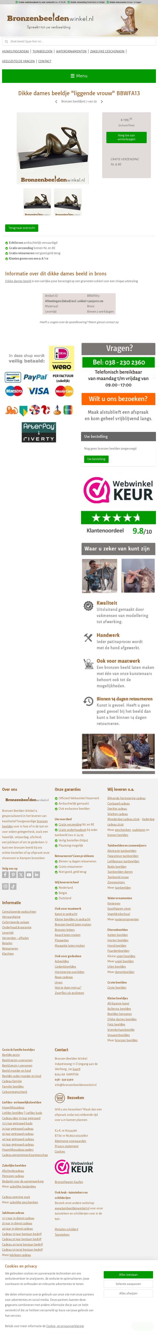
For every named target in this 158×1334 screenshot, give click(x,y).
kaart (76, 1069)
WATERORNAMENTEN (71, 51)
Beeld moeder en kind (16, 1070)
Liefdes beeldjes (12, 1113)
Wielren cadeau (117, 814)
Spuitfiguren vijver (119, 908)
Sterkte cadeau (117, 808)
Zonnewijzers (116, 882)
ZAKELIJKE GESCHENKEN (107, 51)
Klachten (8, 953)
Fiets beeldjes (116, 1024)
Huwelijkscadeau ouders (18, 1149)
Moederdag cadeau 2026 (123, 819)
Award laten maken (67, 935)
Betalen (7, 943)
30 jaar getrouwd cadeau (18, 1134)
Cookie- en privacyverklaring (65, 1326)
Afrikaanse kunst (118, 1003)
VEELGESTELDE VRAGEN (18, 61)
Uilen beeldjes (116, 966)
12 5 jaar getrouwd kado (17, 1123)
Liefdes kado (34, 1113)
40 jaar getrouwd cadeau (18, 1139)
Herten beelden (117, 940)
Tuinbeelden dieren (120, 871)
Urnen (59, 982)
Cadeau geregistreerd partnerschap (25, 1155)
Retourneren (10, 948)
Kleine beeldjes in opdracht (72, 919)
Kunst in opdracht (66, 914)
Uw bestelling (96, 459)
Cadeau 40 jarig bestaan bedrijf (22, 1244)
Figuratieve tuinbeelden (122, 856)
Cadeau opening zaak (16, 1197)
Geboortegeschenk (14, 1092)
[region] (52, 1302)
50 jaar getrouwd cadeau (18, 1144)
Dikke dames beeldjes (122, 1019)
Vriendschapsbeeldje (121, 1029)
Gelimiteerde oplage (15, 922)
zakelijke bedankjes (23, 1186)
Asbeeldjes (62, 961)
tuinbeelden (123, 887)
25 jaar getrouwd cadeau (17, 1128)
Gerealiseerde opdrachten (19, 911)
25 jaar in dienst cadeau (17, 1223)
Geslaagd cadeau (118, 803)
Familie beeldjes (13, 1086)
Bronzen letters (65, 929)
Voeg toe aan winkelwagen (126, 137)
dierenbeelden (124, 972)
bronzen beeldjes (126, 1040)
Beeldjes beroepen (119, 1014)
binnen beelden (117, 835)
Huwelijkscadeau (13, 1107)
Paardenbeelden (118, 950)
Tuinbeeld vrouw (118, 877)
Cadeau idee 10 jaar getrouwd (21, 1118)
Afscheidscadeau (13, 1171)
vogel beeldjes (125, 956)
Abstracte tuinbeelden (121, 851)
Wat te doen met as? (68, 987)
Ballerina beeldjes (119, 1008)
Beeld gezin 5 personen (17, 1065)
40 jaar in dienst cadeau (17, 1228)
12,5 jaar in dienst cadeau (18, 1218)
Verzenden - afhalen (15, 938)
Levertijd (7, 932)
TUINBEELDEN (42, 51)
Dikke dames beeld (18, 281)
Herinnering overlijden (69, 972)
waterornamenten (127, 919)
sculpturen (138, 830)
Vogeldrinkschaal (118, 914)
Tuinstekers (62, 1234)
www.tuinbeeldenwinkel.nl (72, 1208)
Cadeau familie (12, 1081)
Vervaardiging (11, 917)
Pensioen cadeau (13, 1176)
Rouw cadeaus (64, 977)
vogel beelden (124, 961)
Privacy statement (66, 1146)
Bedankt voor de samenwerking (23, 1181)
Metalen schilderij (66, 1229)
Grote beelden (116, 987)
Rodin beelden (116, 866)
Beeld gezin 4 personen (17, 1060)
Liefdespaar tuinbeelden (123, 861)
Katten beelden (117, 935)
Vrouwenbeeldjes (118, 1035)
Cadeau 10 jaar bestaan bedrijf (22, 1234)
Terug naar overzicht (21, 228)
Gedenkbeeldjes (65, 966)
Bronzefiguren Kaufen (69, 1182)
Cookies (60, 1151)
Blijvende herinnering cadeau (126, 798)
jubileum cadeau (20, 1255)
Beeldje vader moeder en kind (21, 1076)
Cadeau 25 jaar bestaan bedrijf (21, 1239)
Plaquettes (62, 940)
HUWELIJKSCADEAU (15, 51)
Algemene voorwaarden (70, 1141)
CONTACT (44, 61)
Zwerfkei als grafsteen (69, 993)
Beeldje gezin (11, 1055)
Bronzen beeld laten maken (73, 924)
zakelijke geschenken (24, 1202)
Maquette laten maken (70, 945)
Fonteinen (113, 903)
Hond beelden (116, 945)
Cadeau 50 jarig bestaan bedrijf (22, 1249)
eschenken (124, 830)
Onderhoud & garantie (16, 927)
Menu (79, 75)
